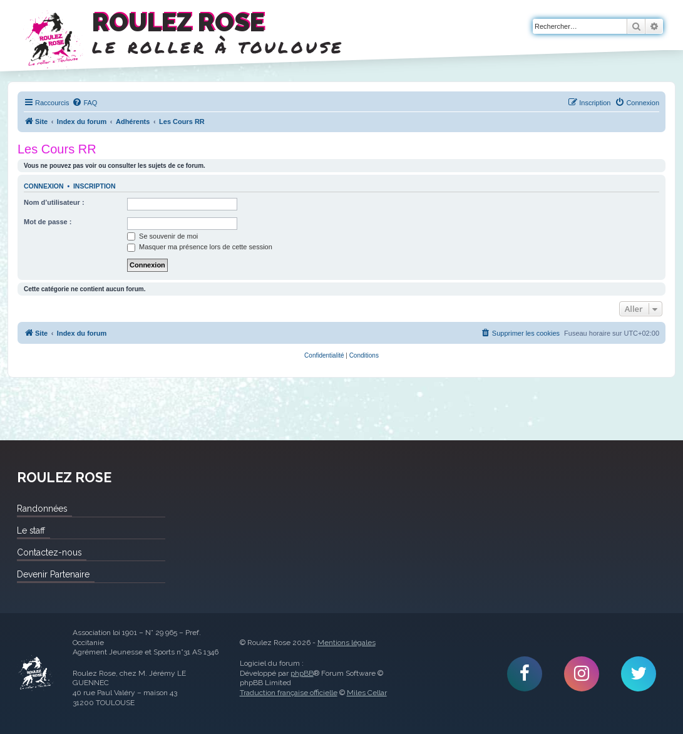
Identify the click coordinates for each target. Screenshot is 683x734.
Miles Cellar (367, 692)
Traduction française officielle (288, 692)
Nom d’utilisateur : (54, 202)
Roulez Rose (35, 673)
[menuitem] (84, 102)
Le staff (31, 530)
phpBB (302, 673)
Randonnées (42, 509)
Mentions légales (346, 642)
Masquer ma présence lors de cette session (199, 247)
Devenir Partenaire (53, 574)
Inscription (94, 186)
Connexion (44, 186)
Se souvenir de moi (162, 236)
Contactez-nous (49, 552)
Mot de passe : (47, 221)
